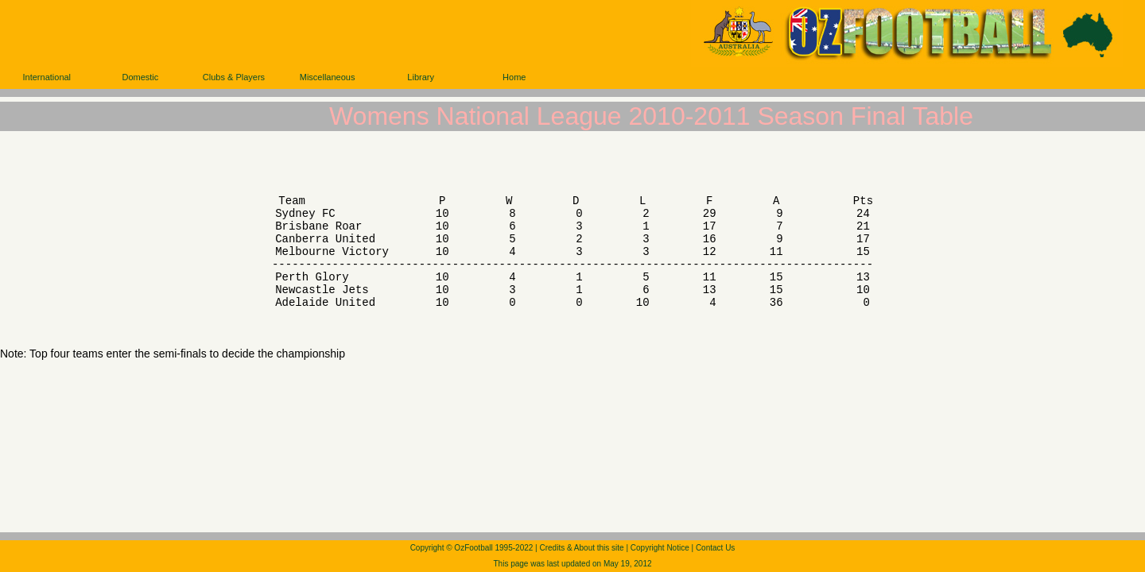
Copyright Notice (660, 547)
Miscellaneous (327, 77)
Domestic (140, 77)
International (47, 77)
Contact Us (715, 547)
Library (420, 77)
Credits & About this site (581, 547)
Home (514, 77)
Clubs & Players (234, 77)
